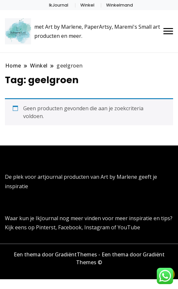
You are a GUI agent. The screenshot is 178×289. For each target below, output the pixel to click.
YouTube (129, 227)
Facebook (70, 227)
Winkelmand (119, 5)
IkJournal (58, 5)
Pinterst (46, 227)
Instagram (97, 227)
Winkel (87, 5)
